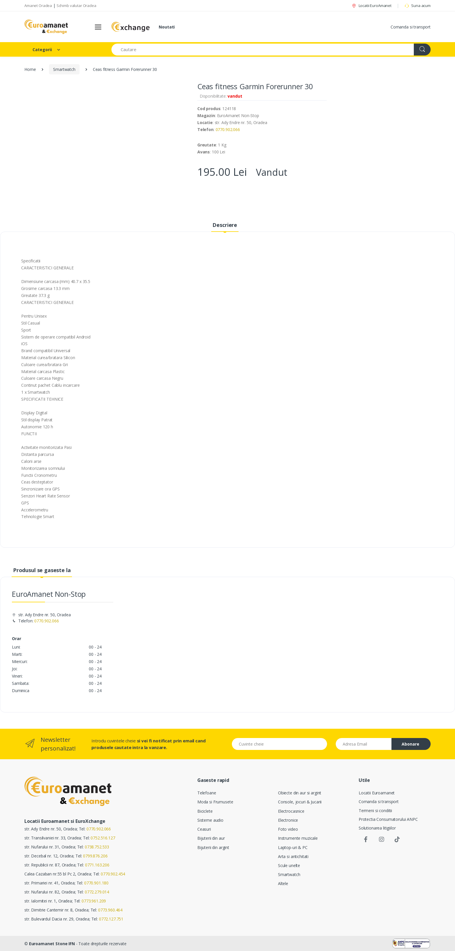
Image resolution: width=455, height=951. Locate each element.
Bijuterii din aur (211, 838)
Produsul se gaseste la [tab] (42, 570)
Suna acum (417, 5)
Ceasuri (204, 829)
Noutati (167, 27)
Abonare (410, 744)
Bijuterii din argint (213, 847)
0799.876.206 (95, 856)
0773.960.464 (110, 910)
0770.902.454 (113, 874)
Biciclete (205, 811)
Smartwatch (64, 69)
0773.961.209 (94, 901)
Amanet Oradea (38, 5)
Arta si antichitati (293, 856)
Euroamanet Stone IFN (52, 943)
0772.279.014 (97, 892)
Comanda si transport (411, 27)
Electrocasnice (291, 811)
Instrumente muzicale (298, 838)
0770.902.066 (228, 129)
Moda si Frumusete (215, 802)
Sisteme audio (210, 820)
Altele (283, 883)
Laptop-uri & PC (293, 847)
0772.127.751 (111, 919)
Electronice (288, 820)
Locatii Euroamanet (377, 793)
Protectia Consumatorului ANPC (388, 819)
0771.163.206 (97, 865)
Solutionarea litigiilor (377, 828)
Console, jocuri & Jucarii (300, 802)
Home (30, 69)
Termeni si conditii (375, 810)
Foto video (288, 829)
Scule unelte (289, 865)
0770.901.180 (96, 883)
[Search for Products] (262, 49)
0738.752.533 (97, 847)
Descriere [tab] (224, 224)
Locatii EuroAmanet (371, 5)
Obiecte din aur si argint (299, 793)
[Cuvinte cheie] (279, 744)
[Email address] (364, 744)
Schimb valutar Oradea (76, 5)
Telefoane (206, 793)
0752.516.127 (103, 838)
